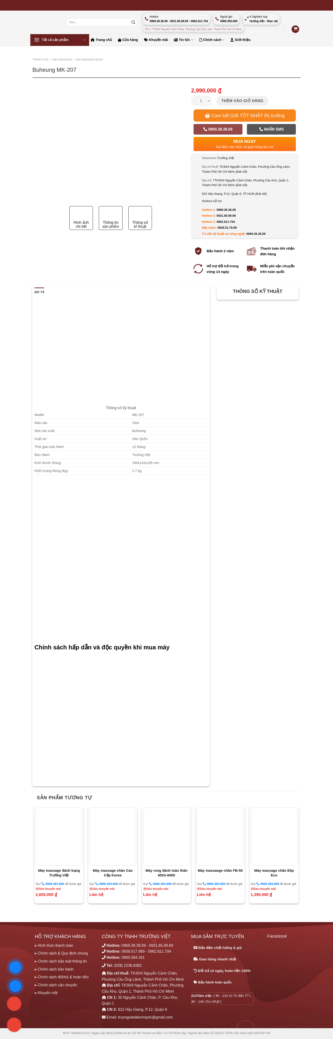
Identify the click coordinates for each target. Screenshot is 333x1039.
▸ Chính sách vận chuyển (56, 985)
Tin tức (183, 40)
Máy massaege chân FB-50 (220, 870)
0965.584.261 (133, 957)
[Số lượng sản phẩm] (201, 101)
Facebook (277, 936)
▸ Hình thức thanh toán (54, 945)
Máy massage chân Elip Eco (274, 872)
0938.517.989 (133, 951)
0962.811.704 (226, 222)
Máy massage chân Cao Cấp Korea (113, 872)
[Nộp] (133, 22)
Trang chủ (101, 40)
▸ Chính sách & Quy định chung (61, 953)
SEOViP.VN (262, 1033)
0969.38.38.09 (217, 129)
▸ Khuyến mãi (46, 993)
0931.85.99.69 (226, 215)
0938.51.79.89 (227, 227)
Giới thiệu (240, 40)
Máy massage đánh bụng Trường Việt (59, 872)
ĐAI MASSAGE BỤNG (89, 59)
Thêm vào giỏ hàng (243, 101)
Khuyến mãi (156, 40)
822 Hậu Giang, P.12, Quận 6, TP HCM (234, 194)
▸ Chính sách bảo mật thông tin (61, 961)
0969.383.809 (52, 884)
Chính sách (212, 40)
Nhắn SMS (271, 129)
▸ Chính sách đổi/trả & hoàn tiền (62, 977)
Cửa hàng (128, 40)
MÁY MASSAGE (62, 59)
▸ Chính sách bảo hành (54, 969)
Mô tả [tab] (39, 292)
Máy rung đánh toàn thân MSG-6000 (166, 872)
